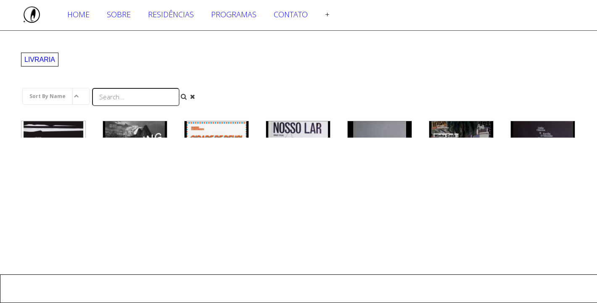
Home (78, 14)
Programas (233, 14)
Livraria (39, 59)
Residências (171, 14)
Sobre (119, 14)
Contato (291, 14)
